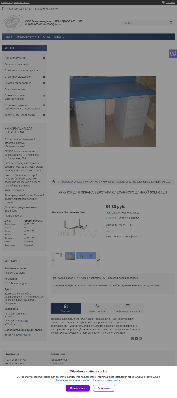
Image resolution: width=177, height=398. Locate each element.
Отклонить (104, 388)
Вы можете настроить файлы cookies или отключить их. (87, 380)
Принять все (77, 388)
